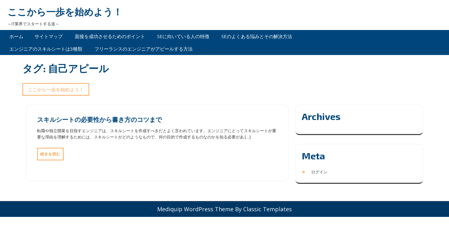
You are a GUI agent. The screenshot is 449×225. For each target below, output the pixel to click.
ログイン (319, 172)
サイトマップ (49, 36)
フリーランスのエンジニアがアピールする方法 (143, 49)
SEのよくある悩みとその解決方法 (256, 36)
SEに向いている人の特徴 (183, 36)
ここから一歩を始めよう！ (64, 11)
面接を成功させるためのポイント (110, 36)
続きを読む (50, 154)
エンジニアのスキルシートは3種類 (45, 49)
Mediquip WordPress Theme (196, 209)
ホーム (16, 36)
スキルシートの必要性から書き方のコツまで (99, 119)
